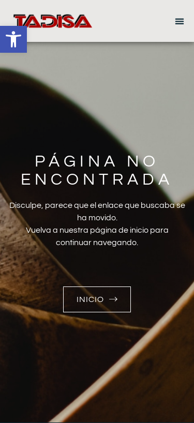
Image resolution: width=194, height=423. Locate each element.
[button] (13, 39)
